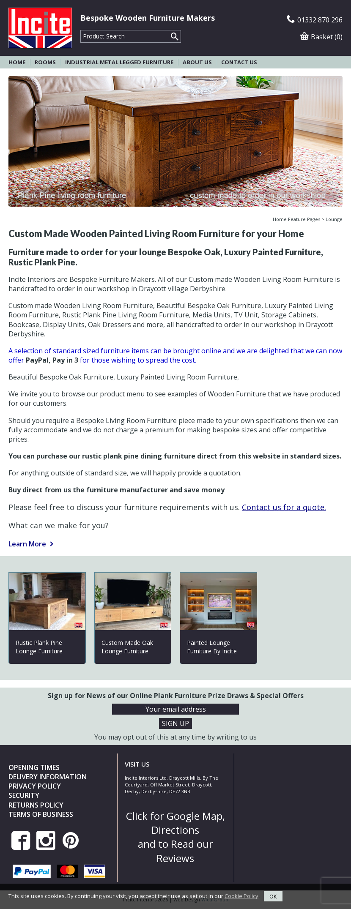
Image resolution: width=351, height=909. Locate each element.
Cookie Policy (241, 895)
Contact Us (239, 62)
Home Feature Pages (296, 219)
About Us (197, 62)
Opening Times (34, 767)
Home (16, 62)
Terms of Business (40, 814)
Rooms (45, 62)
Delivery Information (47, 776)
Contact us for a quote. (284, 507)
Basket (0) (321, 36)
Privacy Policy (34, 786)
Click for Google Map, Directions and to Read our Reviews (175, 837)
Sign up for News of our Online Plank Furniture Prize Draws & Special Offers (176, 695)
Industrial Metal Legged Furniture (119, 62)
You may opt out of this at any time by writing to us (175, 737)
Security (23, 795)
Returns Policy (35, 805)
